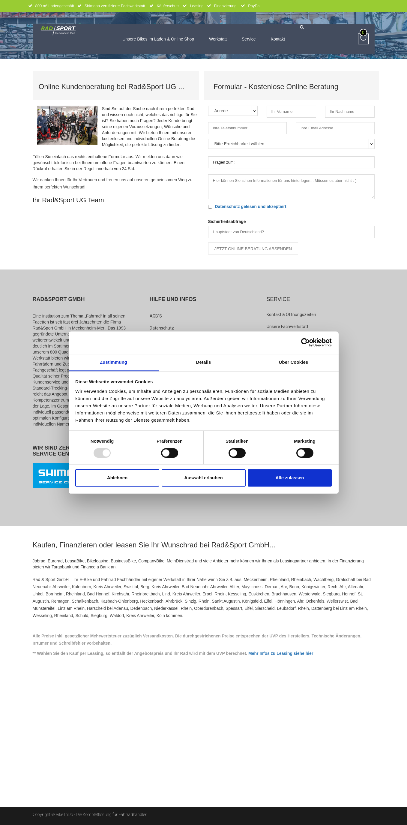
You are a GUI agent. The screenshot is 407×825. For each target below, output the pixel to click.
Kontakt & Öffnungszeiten (291, 314)
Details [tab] (203, 362)
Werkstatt (218, 39)
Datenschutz (162, 328)
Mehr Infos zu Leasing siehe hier (280, 653)
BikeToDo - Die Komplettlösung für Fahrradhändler (101, 814)
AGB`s (156, 316)
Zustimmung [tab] (113, 362)
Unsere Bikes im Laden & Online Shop (158, 39)
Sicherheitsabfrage (227, 221)
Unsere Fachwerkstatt (287, 326)
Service (249, 39)
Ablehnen (117, 477)
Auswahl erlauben (203, 477)
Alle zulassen (289, 477)
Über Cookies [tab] (293, 362)
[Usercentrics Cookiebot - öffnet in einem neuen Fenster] (305, 342)
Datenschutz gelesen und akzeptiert (250, 206)
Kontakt (278, 39)
